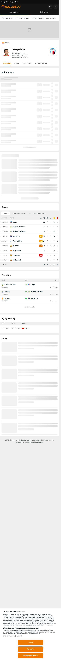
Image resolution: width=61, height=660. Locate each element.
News (16, 63)
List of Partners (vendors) (12, 636)
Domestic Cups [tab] (18, 213)
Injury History (41, 63)
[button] (50, 7)
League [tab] (5, 213)
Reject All (30, 649)
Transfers (26, 63)
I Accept (30, 643)
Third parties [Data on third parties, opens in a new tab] (49, 625)
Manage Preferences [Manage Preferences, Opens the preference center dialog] (30, 655)
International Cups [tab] (37, 213)
